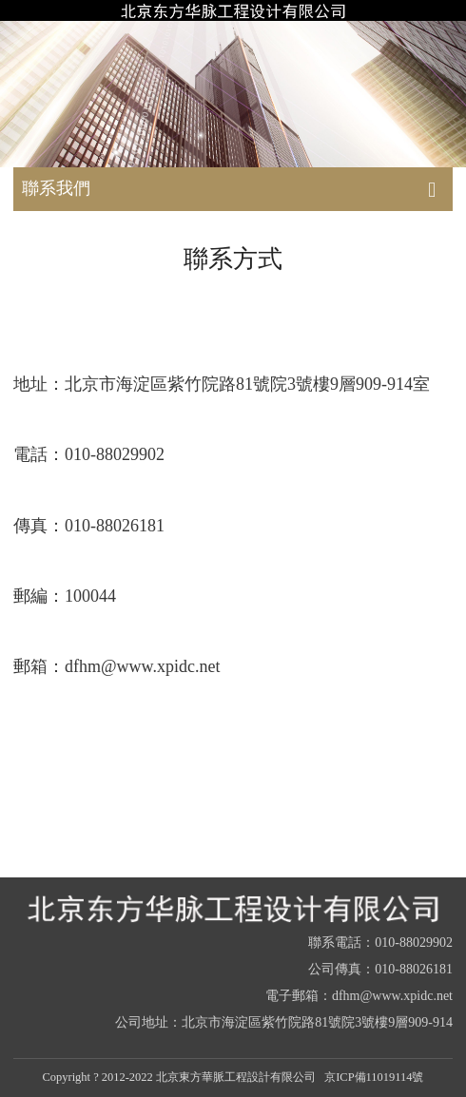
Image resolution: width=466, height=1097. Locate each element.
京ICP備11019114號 (373, 1077)
